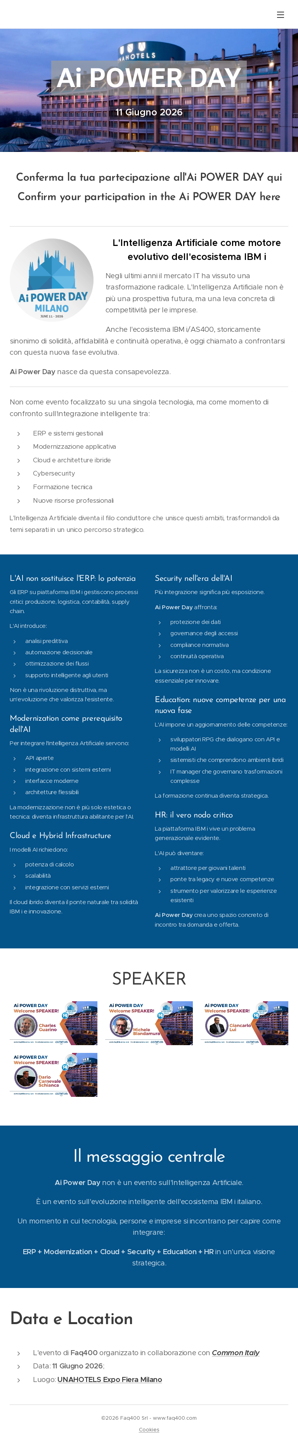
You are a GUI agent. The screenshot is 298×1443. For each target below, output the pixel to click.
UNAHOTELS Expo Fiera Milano (109, 1379)
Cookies (149, 1429)
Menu (280, 14)
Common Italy (236, 1352)
